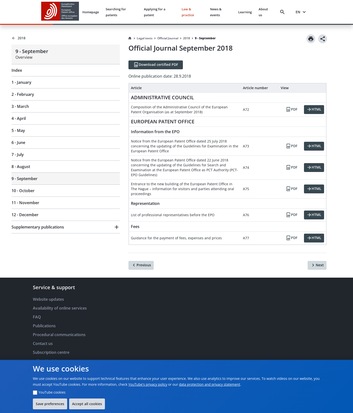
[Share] (322, 38)
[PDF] (291, 109)
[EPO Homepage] (60, 12)
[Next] (317, 265)
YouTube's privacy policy (147, 384)
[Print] (310, 38)
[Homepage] (130, 38)
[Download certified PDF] (155, 64)
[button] (66, 227)
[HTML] (314, 109)
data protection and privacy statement (209, 384)
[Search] (283, 12)
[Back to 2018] (66, 38)
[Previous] (141, 265)
